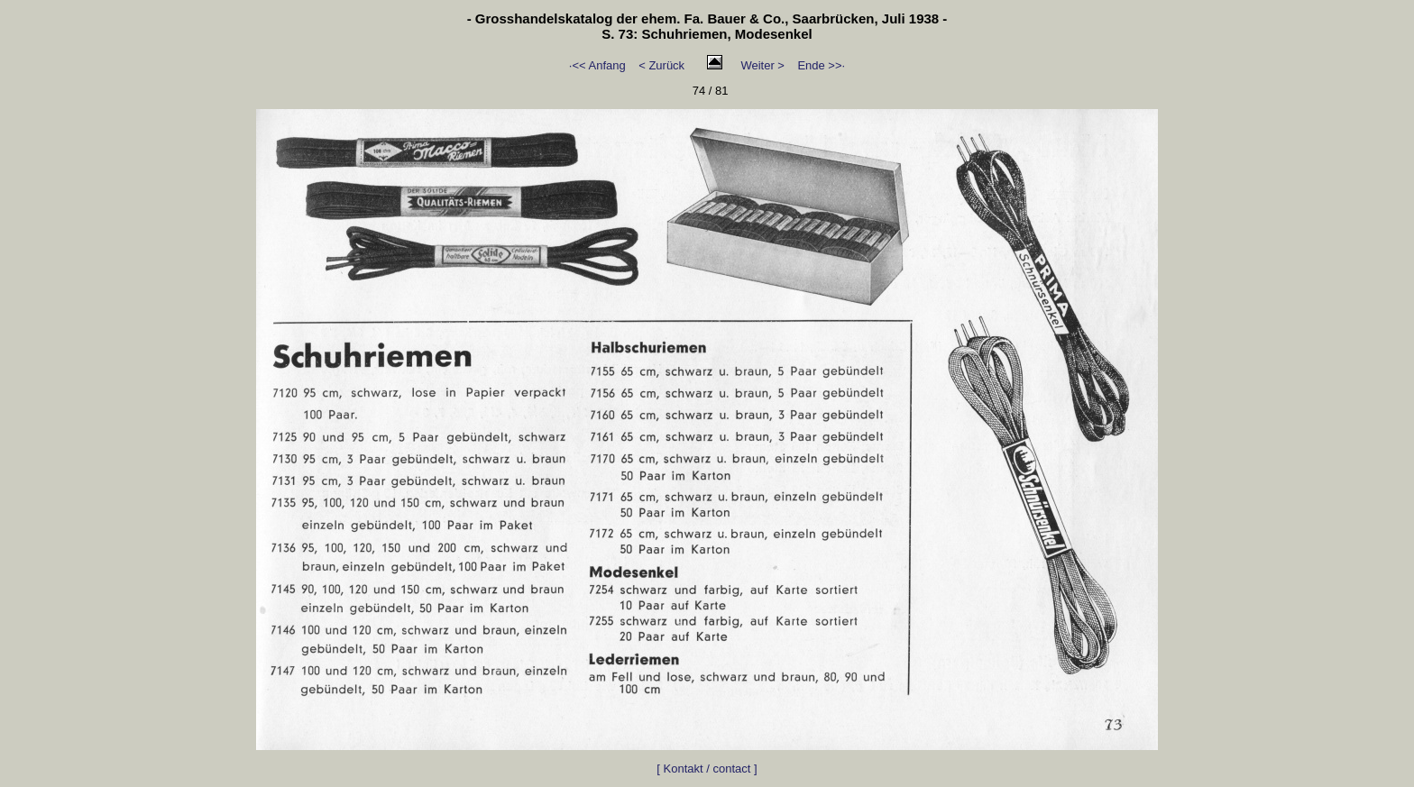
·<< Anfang (597, 65)
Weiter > (762, 65)
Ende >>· (821, 65)
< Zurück (661, 65)
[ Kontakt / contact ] (706, 768)
